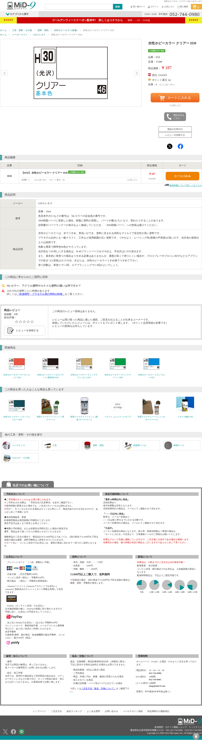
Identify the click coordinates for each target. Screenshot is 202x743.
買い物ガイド (137, 7)
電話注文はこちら (175, 117)
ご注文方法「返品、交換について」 (98, 688)
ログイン (153, 7)
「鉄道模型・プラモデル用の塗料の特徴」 (41, 294)
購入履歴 (182, 7)
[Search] (79, 6)
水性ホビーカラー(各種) (65, 30)
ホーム (3, 30)
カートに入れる (175, 98)
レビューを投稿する (27, 330)
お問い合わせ (111, 711)
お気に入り (167, 7)
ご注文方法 (56, 711)
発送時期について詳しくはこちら (185, 185)
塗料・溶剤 (43, 30)
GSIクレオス (39, 34)
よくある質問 (93, 711)
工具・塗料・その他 (22, 30)
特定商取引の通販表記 (158, 711)
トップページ (39, 711)
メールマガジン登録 (133, 711)
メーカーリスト (19, 34)
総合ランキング (74, 711)
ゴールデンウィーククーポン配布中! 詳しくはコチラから (101, 20)
